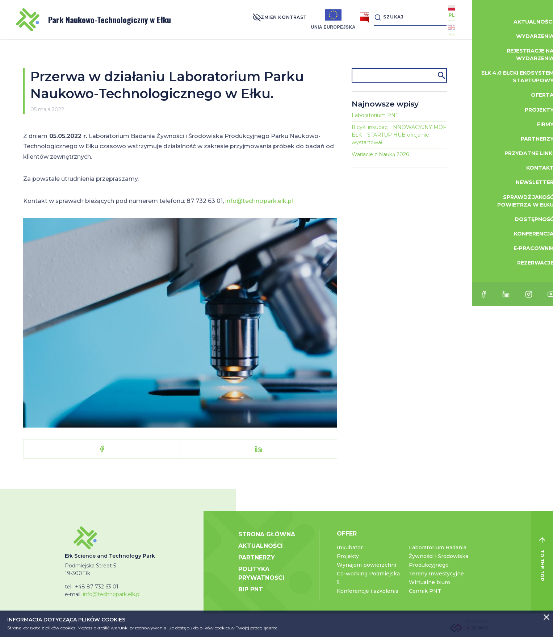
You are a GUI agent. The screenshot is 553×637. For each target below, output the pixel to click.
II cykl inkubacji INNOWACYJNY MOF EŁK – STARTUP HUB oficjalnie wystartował (399, 135)
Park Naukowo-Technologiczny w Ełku (93, 20)
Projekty (348, 556)
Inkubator (350, 547)
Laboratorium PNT (375, 115)
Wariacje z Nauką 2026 (380, 154)
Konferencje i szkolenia (367, 591)
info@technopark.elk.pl (259, 200)
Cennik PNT (425, 591)
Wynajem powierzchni (366, 565)
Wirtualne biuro (429, 582)
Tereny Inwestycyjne (436, 573)
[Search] (401, 19)
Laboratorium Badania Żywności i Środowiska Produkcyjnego (438, 556)
